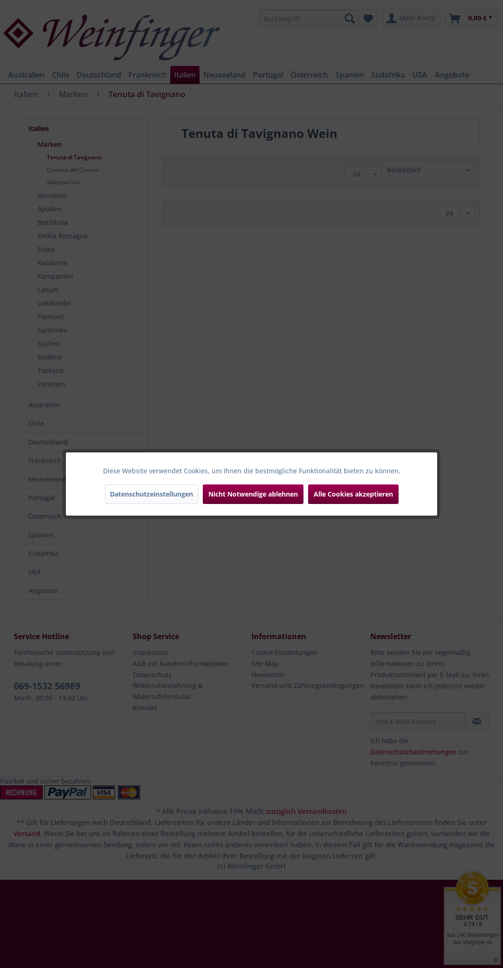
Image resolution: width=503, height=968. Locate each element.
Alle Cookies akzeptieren (353, 494)
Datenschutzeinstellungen (151, 494)
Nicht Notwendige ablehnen (253, 494)
